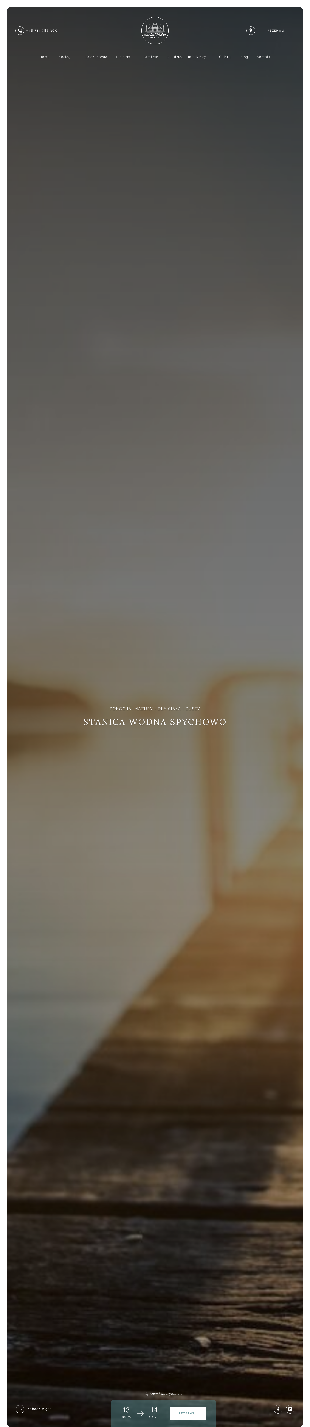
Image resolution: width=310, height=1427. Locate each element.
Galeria (225, 57)
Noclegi (67, 57)
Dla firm (125, 57)
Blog (244, 57)
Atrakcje (151, 57)
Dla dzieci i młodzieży (189, 57)
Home (45, 57)
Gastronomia (96, 57)
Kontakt (264, 57)
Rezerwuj (276, 30)
